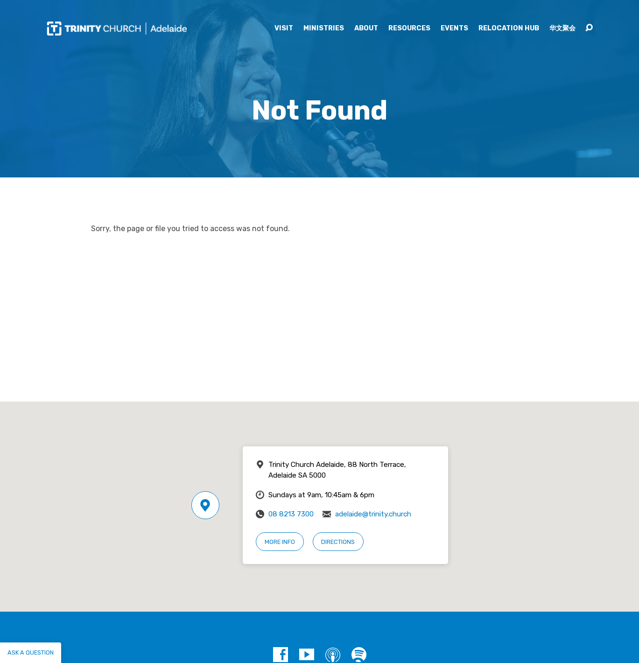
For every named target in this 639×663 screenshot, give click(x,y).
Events (454, 28)
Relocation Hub (508, 28)
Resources (409, 28)
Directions (338, 541)
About (366, 28)
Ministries (323, 28)
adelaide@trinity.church (373, 514)
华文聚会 (562, 28)
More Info (280, 541)
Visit (283, 28)
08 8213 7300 (291, 514)
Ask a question (30, 652)
